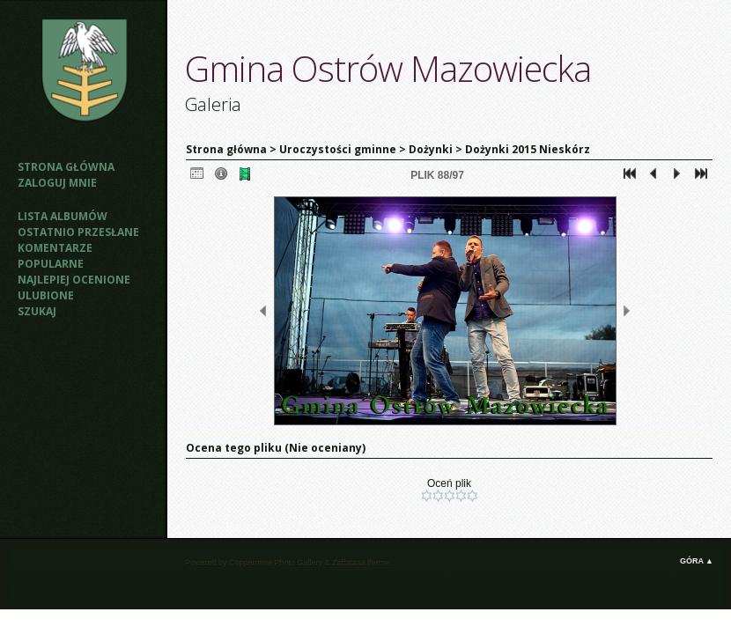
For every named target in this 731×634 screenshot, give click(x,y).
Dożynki (431, 149)
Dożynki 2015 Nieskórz (527, 149)
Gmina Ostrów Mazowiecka (388, 68)
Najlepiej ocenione (74, 279)
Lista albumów (62, 216)
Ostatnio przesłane (78, 232)
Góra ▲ (696, 561)
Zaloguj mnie (57, 182)
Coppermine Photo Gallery (275, 562)
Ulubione (46, 295)
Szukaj (37, 311)
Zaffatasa (348, 562)
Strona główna (66, 166)
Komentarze (55, 247)
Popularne (51, 263)
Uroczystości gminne (337, 149)
